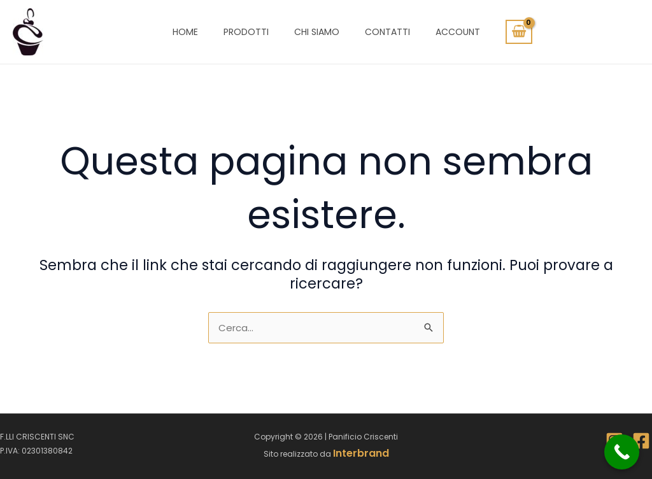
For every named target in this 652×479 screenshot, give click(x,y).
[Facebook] (641, 441)
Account (458, 31)
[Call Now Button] (621, 451)
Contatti (387, 31)
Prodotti (246, 31)
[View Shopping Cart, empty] (519, 32)
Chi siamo (316, 31)
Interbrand (361, 453)
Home (185, 31)
